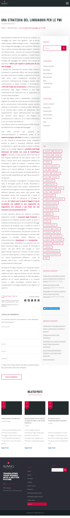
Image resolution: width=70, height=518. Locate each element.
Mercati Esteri (12, 28)
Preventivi (30, 489)
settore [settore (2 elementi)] (57, 228)
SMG (13, 296)
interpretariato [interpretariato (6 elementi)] (49, 188)
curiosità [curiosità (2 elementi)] (47, 162)
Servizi (29, 471)
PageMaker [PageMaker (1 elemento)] (48, 214)
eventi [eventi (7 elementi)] (46, 173)
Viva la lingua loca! (49, 359)
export (3, 302)
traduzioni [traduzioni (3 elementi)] (48, 247)
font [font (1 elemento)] (46, 177)
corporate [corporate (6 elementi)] (48, 158)
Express (30, 504)
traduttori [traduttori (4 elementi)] (47, 243)
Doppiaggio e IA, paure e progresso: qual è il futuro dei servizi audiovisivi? (54, 294)
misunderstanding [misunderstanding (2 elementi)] (50, 206)
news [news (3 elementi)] (55, 210)
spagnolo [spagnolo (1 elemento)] (47, 240)
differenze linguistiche (12, 300)
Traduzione (46, 87)
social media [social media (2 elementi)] (56, 236)
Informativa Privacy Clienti (34, 493)
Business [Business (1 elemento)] (57, 151)
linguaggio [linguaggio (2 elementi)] (56, 192)
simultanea (20, 240)
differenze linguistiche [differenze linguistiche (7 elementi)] (51, 166)
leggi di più (5, 448)
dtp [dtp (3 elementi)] (46, 169)
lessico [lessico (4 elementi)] (60, 188)
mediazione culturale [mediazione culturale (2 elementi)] (51, 203)
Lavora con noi (31, 486)
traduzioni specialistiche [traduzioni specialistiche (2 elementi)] (51, 254)
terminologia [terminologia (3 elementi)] (58, 240)
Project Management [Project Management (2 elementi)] (51, 217)
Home (3, 28)
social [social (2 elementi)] (46, 236)
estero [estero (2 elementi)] (54, 169)
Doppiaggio (46, 70)
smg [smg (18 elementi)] (57, 232)
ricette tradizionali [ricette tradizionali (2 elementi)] (50, 225)
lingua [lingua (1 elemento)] (46, 192)
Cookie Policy (31, 500)
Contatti (29, 482)
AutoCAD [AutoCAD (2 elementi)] (47, 151)
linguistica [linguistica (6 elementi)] (48, 199)
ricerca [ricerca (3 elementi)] (47, 221)
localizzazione (10, 302)
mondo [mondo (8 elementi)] (47, 210)
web (16, 302)
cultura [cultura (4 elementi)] (57, 158)
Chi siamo (30, 478)
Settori (29, 475)
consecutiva (33, 240)
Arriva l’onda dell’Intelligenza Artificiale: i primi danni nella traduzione (52, 353)
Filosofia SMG (48, 83)
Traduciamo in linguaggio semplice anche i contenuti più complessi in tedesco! (54, 278)
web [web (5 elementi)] (46, 258)
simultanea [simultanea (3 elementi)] (48, 232)
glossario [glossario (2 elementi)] (54, 177)
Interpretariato (47, 73)
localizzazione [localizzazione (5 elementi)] (59, 199)
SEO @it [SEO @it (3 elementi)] (47, 228)
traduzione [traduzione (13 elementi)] (58, 243)
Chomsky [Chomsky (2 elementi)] (47, 155)
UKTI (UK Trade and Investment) (14, 87)
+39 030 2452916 (10, 484)
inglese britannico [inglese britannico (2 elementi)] (50, 184)
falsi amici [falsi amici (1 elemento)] (56, 173)
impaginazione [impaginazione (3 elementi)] (49, 180)
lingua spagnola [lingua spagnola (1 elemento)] (49, 195)
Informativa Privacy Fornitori (35, 496)
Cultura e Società (48, 66)
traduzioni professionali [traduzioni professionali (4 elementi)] (51, 251)
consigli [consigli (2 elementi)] (57, 155)
